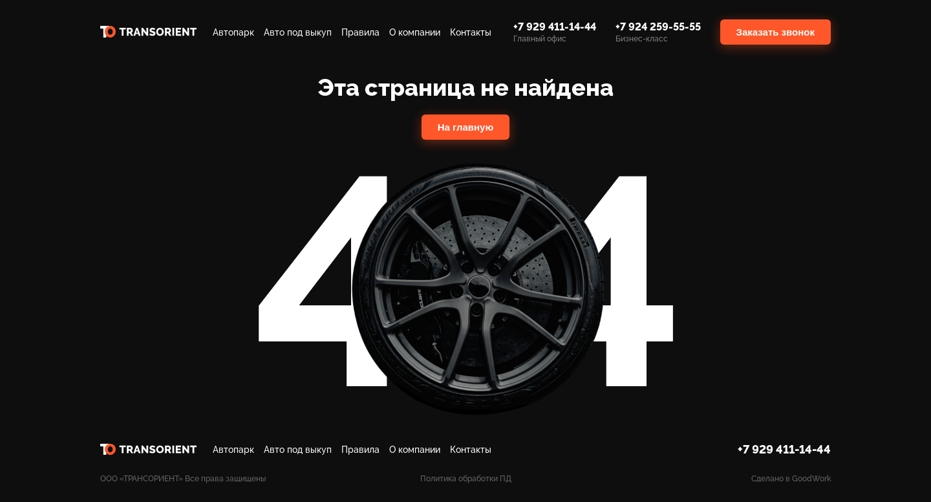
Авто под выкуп (298, 32)
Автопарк (233, 32)
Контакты (470, 32)
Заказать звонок (775, 32)
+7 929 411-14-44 (784, 449)
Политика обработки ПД (465, 479)
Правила (360, 32)
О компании (414, 32)
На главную (466, 127)
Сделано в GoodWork (791, 479)
